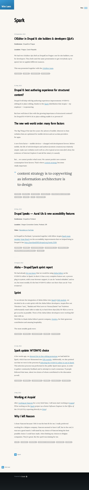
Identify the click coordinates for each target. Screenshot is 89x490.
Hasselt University (46, 442)
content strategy (51, 163)
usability (45, 194)
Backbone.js (51, 247)
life (16, 442)
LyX (32, 197)
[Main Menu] (83, 8)
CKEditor (35, 73)
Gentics (54, 319)
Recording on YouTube (26, 230)
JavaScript (37, 334)
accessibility (37, 247)
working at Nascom (25, 403)
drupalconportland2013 (24, 250)
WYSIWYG (45, 73)
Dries (44, 409)
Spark (26, 73)
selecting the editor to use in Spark (57, 363)
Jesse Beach (25, 239)
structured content (60, 194)
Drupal (26, 194)
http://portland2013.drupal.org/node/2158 (40, 242)
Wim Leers (6, 6)
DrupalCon (63, 247)
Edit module (61, 300)
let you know (31, 273)
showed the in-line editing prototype (43, 356)
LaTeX (26, 197)
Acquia (18, 73)
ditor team (48, 68)
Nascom (60, 442)
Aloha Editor (58, 273)
